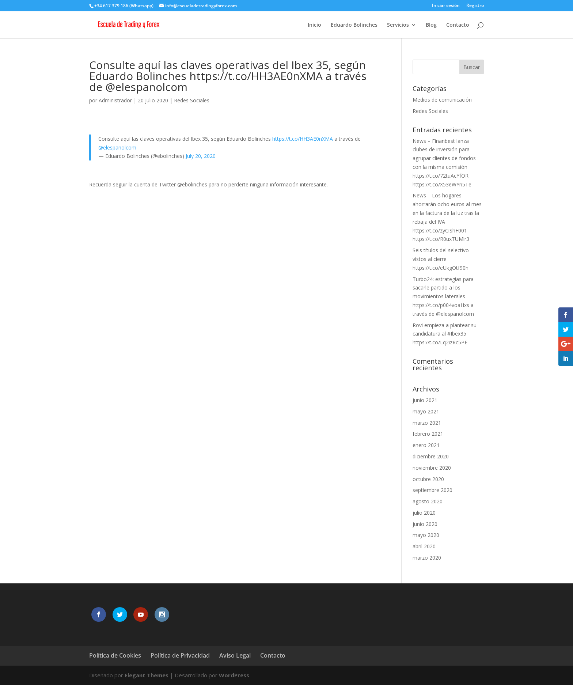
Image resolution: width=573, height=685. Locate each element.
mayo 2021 (426, 411)
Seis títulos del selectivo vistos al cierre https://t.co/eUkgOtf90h (441, 259)
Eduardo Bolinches (354, 25)
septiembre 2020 (432, 490)
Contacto (457, 25)
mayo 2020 (426, 534)
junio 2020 (425, 524)
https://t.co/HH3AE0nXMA (302, 138)
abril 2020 (424, 546)
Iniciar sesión (446, 5)
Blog (431, 25)
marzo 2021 (427, 422)
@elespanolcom (117, 147)
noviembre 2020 (432, 467)
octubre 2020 (428, 479)
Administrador (115, 100)
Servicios (398, 25)
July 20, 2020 (201, 155)
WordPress (234, 675)
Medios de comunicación (442, 99)
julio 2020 (424, 512)
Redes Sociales (191, 100)
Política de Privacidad (180, 655)
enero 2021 (426, 445)
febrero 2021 (428, 433)
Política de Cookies (115, 655)
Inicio (314, 25)
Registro (475, 5)
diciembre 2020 (431, 456)
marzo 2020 (427, 557)
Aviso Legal (235, 655)
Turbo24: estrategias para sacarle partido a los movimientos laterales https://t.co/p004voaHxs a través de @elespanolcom (443, 296)
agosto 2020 (428, 501)
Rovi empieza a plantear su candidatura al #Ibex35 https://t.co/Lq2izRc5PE (445, 334)
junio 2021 (425, 400)
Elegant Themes (146, 675)
